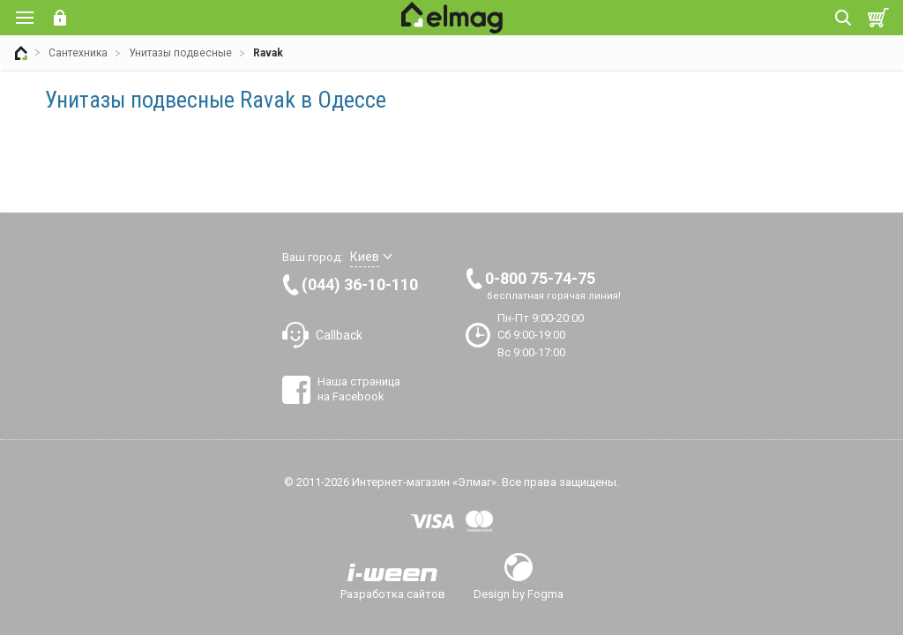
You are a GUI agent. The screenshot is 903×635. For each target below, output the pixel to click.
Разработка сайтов (392, 593)
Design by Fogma (518, 593)
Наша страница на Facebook (358, 388)
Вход (60, 17)
